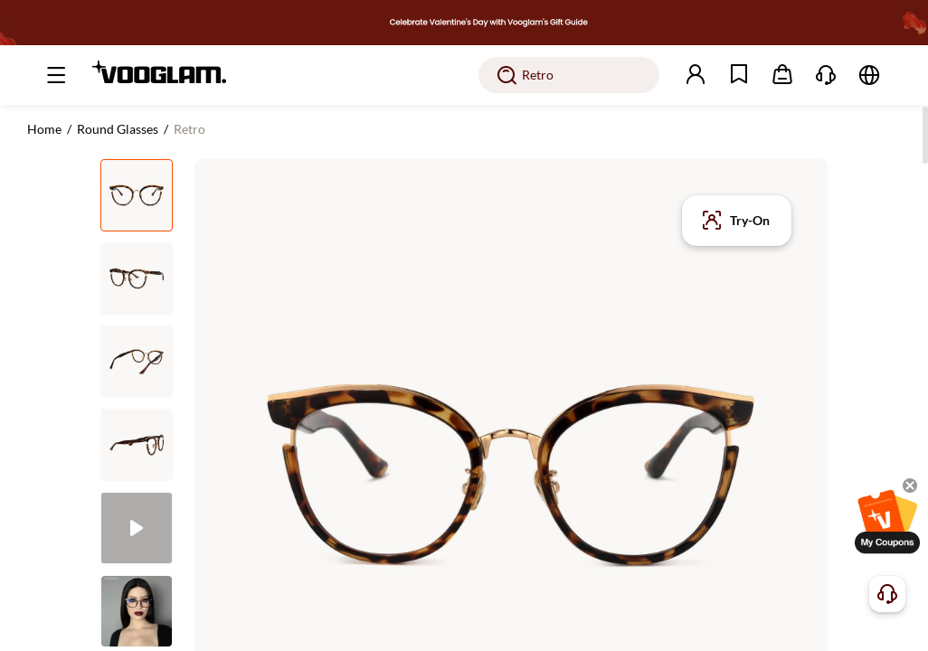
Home (44, 129)
